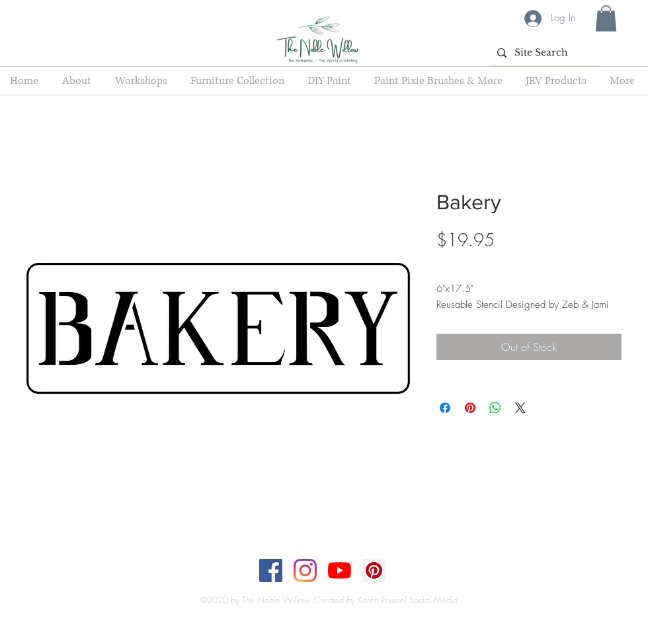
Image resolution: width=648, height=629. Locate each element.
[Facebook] (270, 570)
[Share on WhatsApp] (495, 408)
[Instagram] (305, 570)
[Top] (315, 586)
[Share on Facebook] (445, 408)
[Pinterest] (373, 570)
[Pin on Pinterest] (470, 408)
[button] (606, 18)
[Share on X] (520, 408)
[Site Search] (543, 52)
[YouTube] (339, 570)
